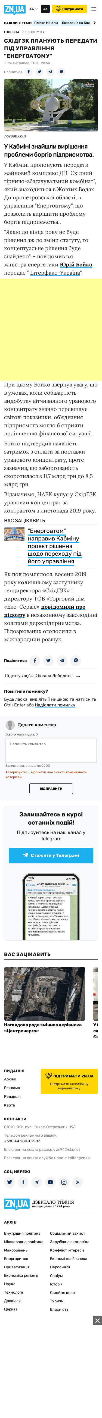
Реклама (12, 1088)
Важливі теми (18, 23)
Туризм (57, 1301)
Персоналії (60, 1267)
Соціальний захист (67, 1233)
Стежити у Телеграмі (51, 855)
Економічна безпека (68, 1258)
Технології (13, 1292)
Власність (59, 1309)
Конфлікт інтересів (67, 1250)
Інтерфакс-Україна (55, 272)
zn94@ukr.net (68, 1149)
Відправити (51, 789)
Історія (56, 1284)
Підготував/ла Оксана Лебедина (39, 675)
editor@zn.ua (79, 1158)
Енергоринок (16, 1258)
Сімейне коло (62, 1292)
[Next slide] (93, 22)
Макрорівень (15, 1250)
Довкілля (12, 1300)
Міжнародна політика (24, 1242)
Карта (9, 1105)
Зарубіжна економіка (69, 1242)
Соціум (56, 1276)
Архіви (10, 1079)
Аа (45, 9)
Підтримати (69, 9)
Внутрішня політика (22, 1233)
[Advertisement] (51, 330)
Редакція (12, 1096)
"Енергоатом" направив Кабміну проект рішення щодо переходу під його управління (55, 546)
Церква (11, 1309)
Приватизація (17, 1267)
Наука (10, 1284)
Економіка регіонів (21, 1275)
